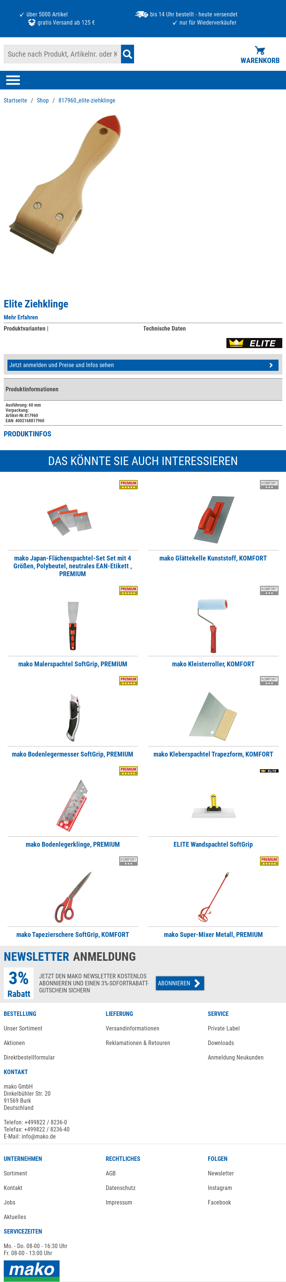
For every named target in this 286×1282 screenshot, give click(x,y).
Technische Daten (164, 328)
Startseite (15, 100)
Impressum (119, 1202)
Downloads (221, 1042)
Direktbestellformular (29, 1057)
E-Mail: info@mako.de (30, 1136)
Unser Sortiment (23, 1028)
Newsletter (221, 1173)
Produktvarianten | (26, 328)
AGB (111, 1173)
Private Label (224, 1028)
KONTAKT (16, 1072)
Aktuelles (15, 1217)
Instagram (220, 1187)
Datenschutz (121, 1187)
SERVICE (218, 1013)
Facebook (219, 1202)
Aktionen (14, 1042)
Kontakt (13, 1187)
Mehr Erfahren (21, 317)
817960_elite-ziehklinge (86, 100)
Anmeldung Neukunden (236, 1057)
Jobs (9, 1202)
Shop (43, 100)
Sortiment (15, 1173)
